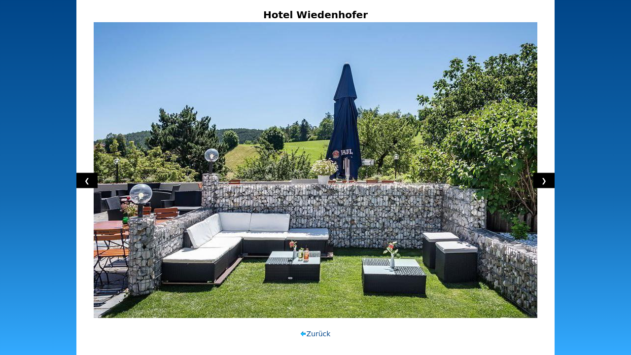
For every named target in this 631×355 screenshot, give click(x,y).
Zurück (319, 334)
